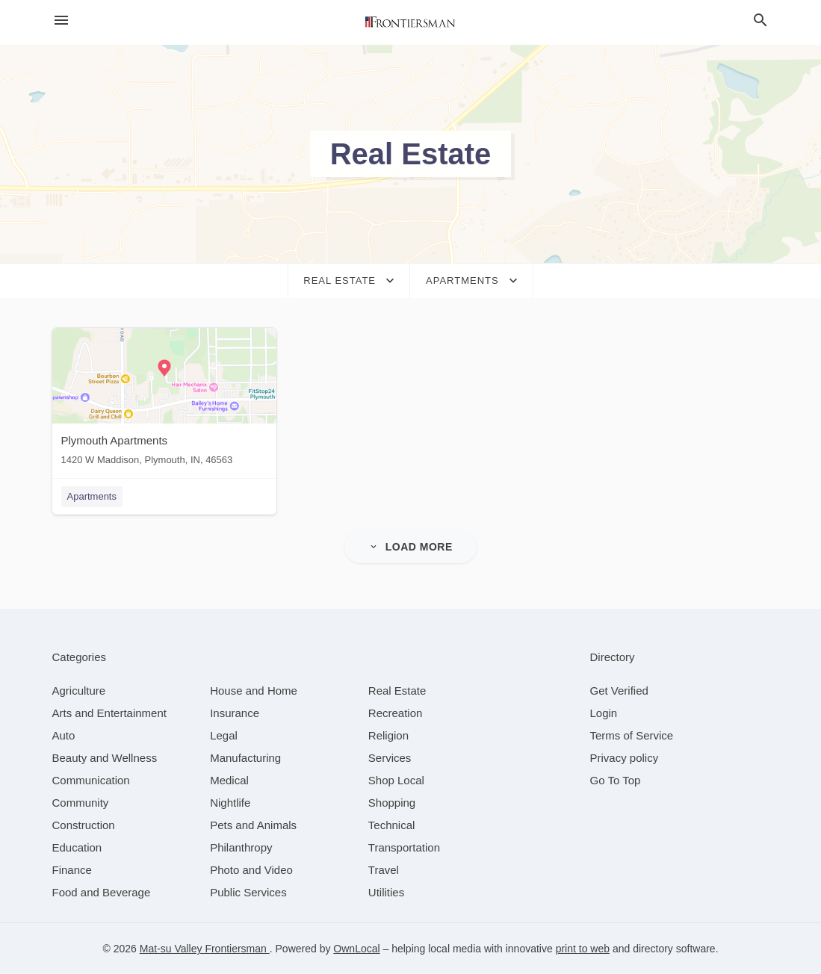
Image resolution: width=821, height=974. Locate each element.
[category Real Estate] (397, 690)
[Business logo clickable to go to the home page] (411, 22)
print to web (583, 949)
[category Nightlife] (230, 802)
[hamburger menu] (61, 20)
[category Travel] (383, 869)
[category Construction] (83, 825)
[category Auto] (63, 735)
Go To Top (615, 780)
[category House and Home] (253, 690)
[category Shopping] (391, 802)
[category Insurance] (234, 713)
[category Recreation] (395, 713)
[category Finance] (72, 869)
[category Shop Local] (396, 780)
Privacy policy (624, 757)
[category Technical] (391, 825)
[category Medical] (229, 780)
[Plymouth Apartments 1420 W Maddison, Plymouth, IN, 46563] (164, 400)
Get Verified (619, 690)
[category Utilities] (386, 892)
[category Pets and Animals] (253, 825)
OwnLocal (356, 949)
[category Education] (77, 847)
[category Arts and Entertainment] (109, 713)
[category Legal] (224, 735)
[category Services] (390, 757)
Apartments (92, 496)
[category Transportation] (404, 847)
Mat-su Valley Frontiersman (205, 949)
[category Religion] (388, 735)
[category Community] (80, 802)
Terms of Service (632, 735)
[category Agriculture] (79, 690)
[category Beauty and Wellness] (105, 757)
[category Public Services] (248, 892)
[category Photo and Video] (251, 869)
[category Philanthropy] (241, 847)
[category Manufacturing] (245, 757)
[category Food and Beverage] (101, 892)
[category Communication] (91, 780)
